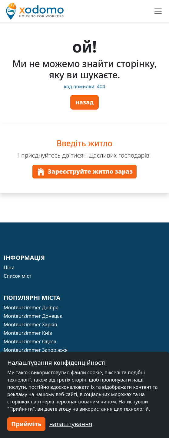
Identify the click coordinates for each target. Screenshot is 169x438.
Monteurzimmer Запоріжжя (36, 350)
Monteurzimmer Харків (30, 324)
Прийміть (26, 424)
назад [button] (84, 102)
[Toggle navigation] (158, 11)
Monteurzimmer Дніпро (31, 307)
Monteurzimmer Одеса (30, 341)
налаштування (70, 424)
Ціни (9, 267)
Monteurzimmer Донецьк (33, 316)
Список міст (17, 276)
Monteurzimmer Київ (28, 333)
